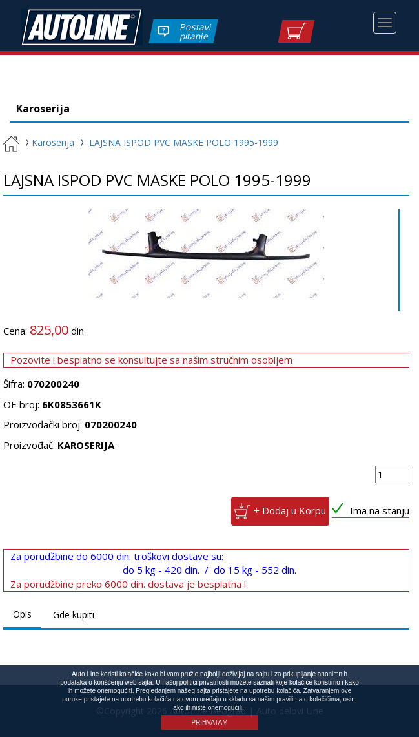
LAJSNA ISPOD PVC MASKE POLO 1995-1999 (183, 142)
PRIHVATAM (209, 722)
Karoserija (48, 142)
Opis (22, 614)
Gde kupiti (73, 614)
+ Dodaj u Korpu (290, 510)
